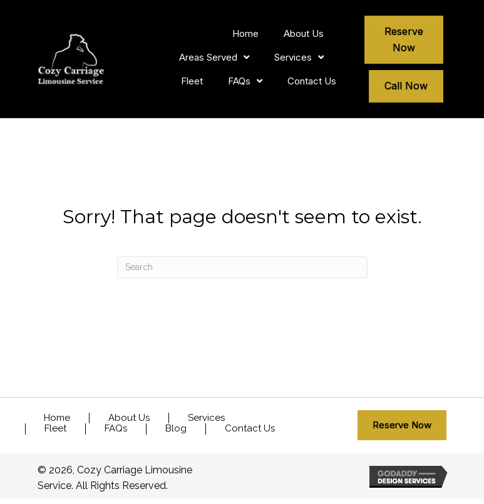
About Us (129, 418)
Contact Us (250, 428)
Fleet (55, 428)
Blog (176, 428)
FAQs (116, 428)
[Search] (242, 267)
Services (206, 418)
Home (57, 418)
